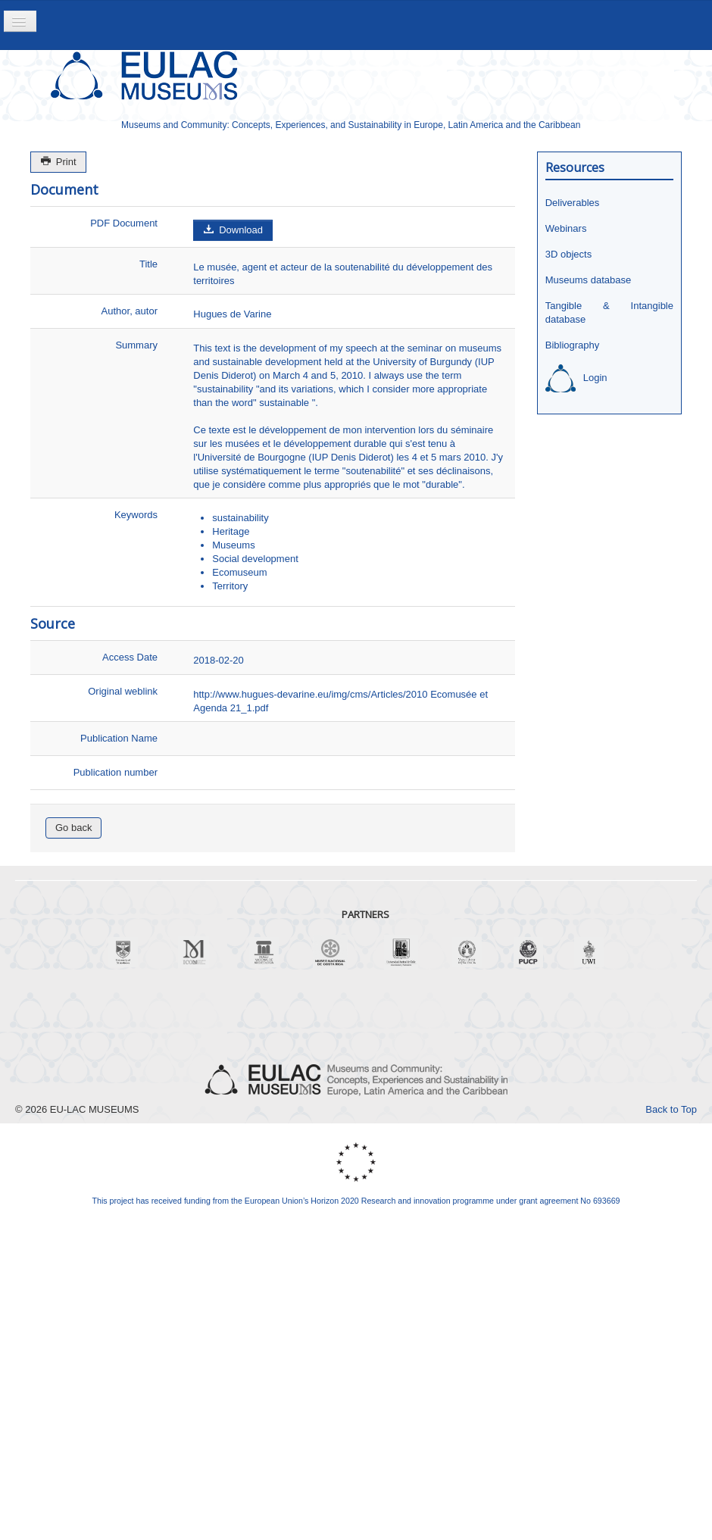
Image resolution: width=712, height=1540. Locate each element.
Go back (73, 827)
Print (58, 161)
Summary (136, 345)
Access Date (130, 657)
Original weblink (123, 691)
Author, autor (129, 311)
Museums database (588, 280)
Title (148, 264)
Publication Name (119, 738)
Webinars (566, 228)
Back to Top (671, 1109)
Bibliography (572, 345)
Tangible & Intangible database (609, 312)
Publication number (115, 772)
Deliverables (572, 202)
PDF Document (124, 223)
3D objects (568, 254)
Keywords (136, 514)
